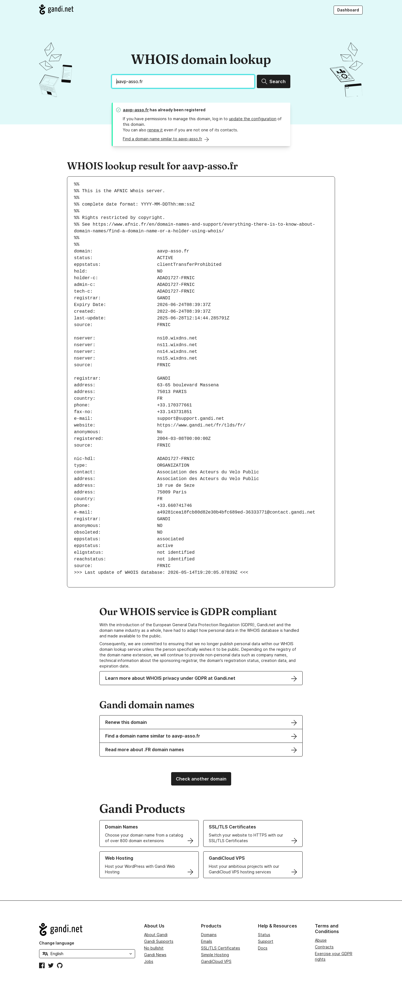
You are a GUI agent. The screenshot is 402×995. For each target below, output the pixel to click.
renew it (155, 129)
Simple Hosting (215, 954)
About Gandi (156, 934)
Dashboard (348, 10)
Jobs (148, 961)
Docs (262, 948)
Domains (209, 934)
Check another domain (201, 779)
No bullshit (154, 948)
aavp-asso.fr (136, 109)
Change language (56, 943)
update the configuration (252, 118)
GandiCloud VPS (216, 961)
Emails (206, 941)
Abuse (321, 940)
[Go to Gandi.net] (56, 9)
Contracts (324, 947)
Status (264, 934)
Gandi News (155, 954)
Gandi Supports (158, 941)
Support (265, 941)
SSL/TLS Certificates (220, 948)
